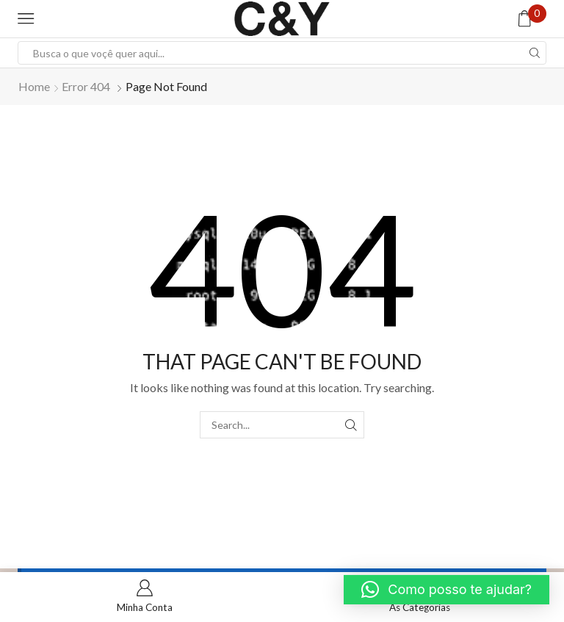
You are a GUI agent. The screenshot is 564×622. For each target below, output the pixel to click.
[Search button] (535, 53)
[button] (446, 589)
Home (34, 86)
